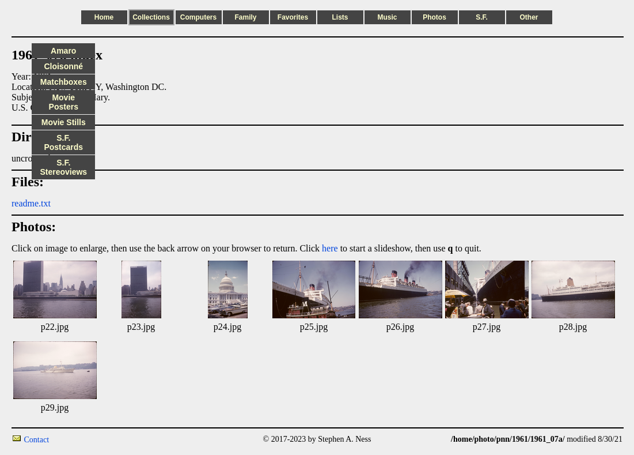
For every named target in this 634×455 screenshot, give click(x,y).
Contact (37, 439)
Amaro (63, 50)
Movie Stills (63, 122)
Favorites (293, 17)
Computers (198, 17)
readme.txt (31, 203)
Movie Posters (63, 102)
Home (103, 17)
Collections (151, 17)
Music (387, 17)
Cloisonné (63, 66)
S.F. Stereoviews (63, 167)
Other (528, 17)
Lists (340, 17)
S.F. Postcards (63, 142)
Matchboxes (63, 82)
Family (245, 17)
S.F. (482, 17)
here (330, 248)
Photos (434, 17)
